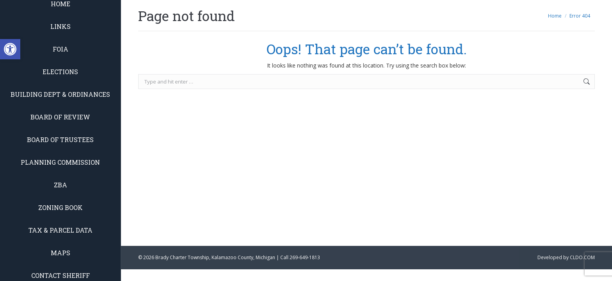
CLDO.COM (582, 257)
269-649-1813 (305, 257)
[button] (10, 49)
